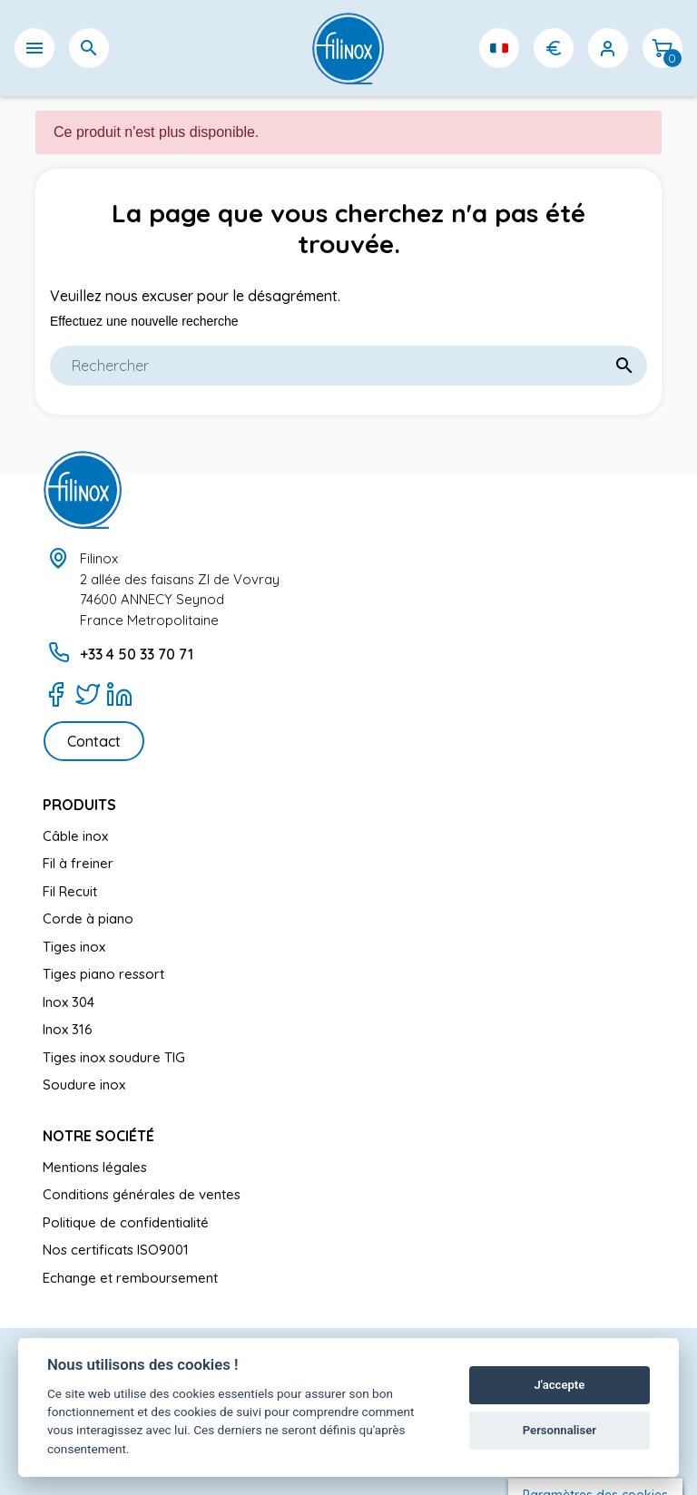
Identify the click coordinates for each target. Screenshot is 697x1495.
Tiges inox (74, 946)
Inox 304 (68, 1002)
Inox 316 (68, 1029)
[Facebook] (56, 694)
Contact (94, 741)
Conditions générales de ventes (142, 1194)
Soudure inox (84, 1084)
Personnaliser (559, 1430)
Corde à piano (88, 918)
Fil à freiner (78, 863)
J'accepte (560, 1385)
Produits (79, 805)
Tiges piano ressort (103, 973)
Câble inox (75, 836)
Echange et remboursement (130, 1277)
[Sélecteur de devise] (554, 48)
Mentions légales (95, 1167)
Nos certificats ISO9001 (116, 1249)
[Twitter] (87, 694)
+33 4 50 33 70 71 (136, 654)
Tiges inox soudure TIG (114, 1057)
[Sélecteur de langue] (499, 48)
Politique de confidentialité (126, 1222)
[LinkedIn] (119, 694)
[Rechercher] (348, 366)
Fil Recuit (70, 891)
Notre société (98, 1136)
